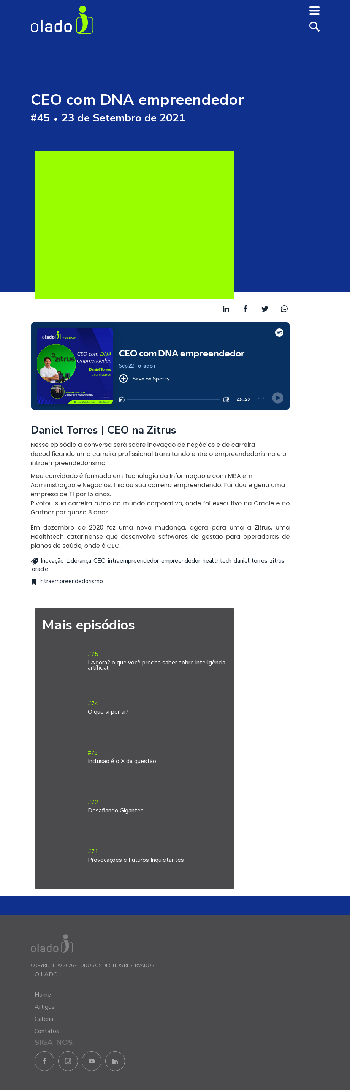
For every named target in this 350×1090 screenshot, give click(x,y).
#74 (157, 708)
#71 (157, 856)
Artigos (45, 1007)
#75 (157, 661)
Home (43, 995)
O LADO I (48, 974)
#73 (157, 757)
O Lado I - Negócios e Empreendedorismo (62, 20)
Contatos (47, 1031)
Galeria (44, 1019)
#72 (157, 806)
